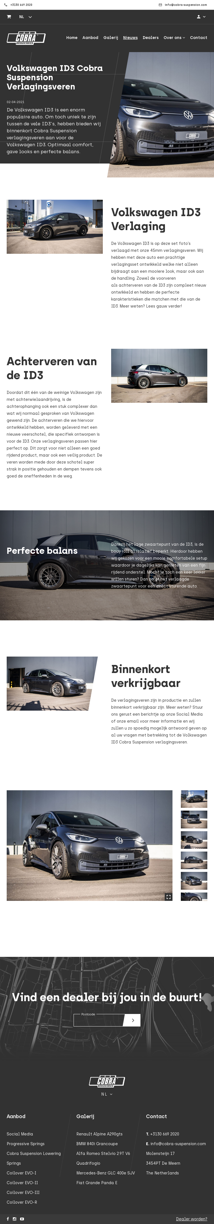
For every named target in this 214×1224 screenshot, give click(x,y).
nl (21, 16)
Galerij (110, 37)
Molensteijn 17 (160, 1153)
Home (71, 37)
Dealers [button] (151, 37)
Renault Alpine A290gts (99, 1134)
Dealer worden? (191, 1219)
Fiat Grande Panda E (96, 1183)
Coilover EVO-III (23, 1192)
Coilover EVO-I (21, 1173)
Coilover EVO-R (22, 1202)
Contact (198, 37)
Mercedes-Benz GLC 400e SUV (105, 1173)
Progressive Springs (26, 1144)
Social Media (20, 1134)
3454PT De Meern (163, 1163)
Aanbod (90, 37)
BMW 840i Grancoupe (97, 1144)
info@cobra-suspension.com (178, 1144)
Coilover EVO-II (22, 1183)
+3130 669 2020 (164, 1134)
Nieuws (130, 37)
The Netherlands (162, 1173)
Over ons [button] (174, 37)
